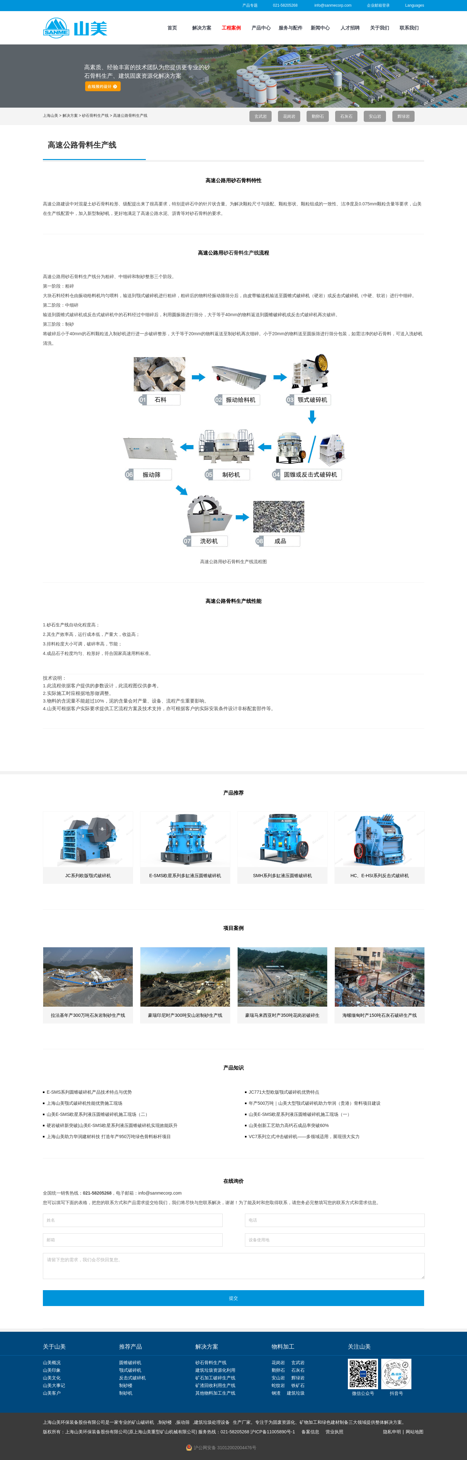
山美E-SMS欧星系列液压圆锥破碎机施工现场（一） (300, 1114)
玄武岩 (260, 116)
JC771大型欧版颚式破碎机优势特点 (284, 1092)
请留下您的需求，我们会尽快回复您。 (234, 1266)
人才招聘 (350, 27)
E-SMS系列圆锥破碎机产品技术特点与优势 (89, 1092)
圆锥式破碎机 (296, 295)
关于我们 (379, 27)
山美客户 (52, 1393)
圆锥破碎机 (275, 314)
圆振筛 (178, 314)
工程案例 (231, 27)
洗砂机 (416, 333)
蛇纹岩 (278, 1385)
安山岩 (375, 116)
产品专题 (250, 5)
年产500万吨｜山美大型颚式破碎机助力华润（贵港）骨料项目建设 (315, 1103)
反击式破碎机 (345, 295)
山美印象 (52, 1370)
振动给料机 (89, 295)
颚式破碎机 (130, 1370)
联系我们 (409, 27)
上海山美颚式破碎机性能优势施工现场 (84, 1103)
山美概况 (52, 1362)
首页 (172, 27)
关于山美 (54, 1346)
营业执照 (334, 1431)
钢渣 (276, 1393)
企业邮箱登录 (378, 5)
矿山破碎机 (143, 1422)
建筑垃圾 (296, 1393)
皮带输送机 (258, 295)
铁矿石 (298, 1385)
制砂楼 (125, 1385)
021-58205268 (285, 5)
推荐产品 (130, 1346)
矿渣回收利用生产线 (215, 1385)
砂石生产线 (58, 624)
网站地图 (414, 1431)
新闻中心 (320, 27)
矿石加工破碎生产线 (215, 1377)
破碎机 (152, 295)
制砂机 (125, 1393)
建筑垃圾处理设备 (212, 1422)
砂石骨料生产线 (241, 253)
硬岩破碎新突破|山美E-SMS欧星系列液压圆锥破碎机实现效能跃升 (112, 1125)
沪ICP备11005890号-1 (272, 1431)
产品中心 (261, 27)
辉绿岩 (403, 116)
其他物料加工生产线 (215, 1393)
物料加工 (283, 1346)
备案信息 (310, 1431)
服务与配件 (290, 27)
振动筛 (218, 295)
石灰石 (346, 116)
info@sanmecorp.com (333, 5)
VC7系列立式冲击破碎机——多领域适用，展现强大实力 (304, 1136)
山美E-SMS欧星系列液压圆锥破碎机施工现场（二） (98, 1114)
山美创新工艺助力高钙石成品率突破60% (289, 1125)
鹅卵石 (318, 116)
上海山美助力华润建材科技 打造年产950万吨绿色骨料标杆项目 (109, 1136)
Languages (414, 5)
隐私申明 (392, 1431)
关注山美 (359, 1346)
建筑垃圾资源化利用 (215, 1370)
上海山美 (50, 115)
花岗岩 (289, 116)
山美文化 (52, 1377)
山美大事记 (54, 1385)
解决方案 (201, 27)
